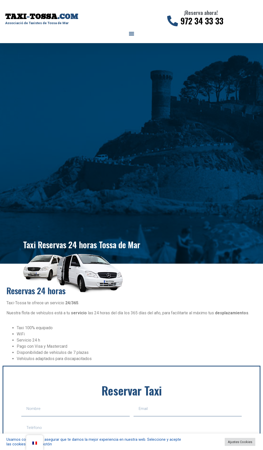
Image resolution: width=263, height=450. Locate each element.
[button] (131, 33)
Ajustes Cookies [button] (240, 442)
